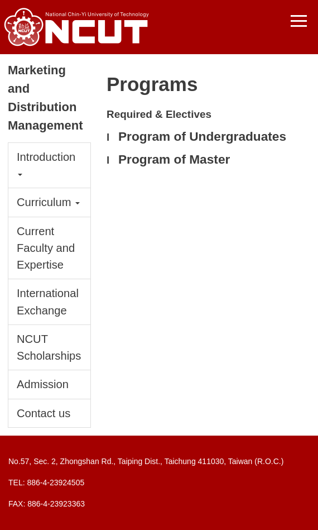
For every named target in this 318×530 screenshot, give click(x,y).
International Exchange (48, 301)
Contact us (43, 413)
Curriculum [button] (48, 202)
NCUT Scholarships (49, 347)
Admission (43, 384)
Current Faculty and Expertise (46, 248)
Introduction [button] (46, 163)
